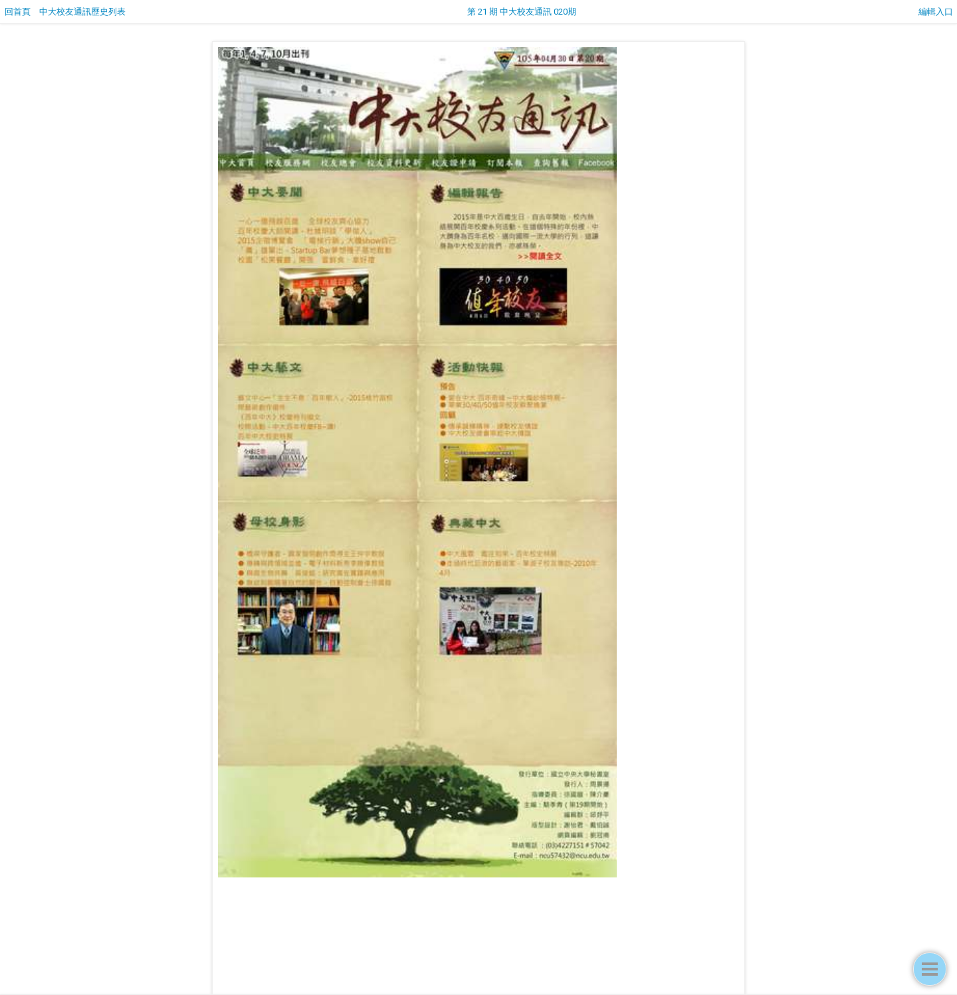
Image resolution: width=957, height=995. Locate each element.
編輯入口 (935, 12)
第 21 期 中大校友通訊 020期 (521, 12)
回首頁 (18, 12)
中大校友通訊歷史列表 (82, 12)
